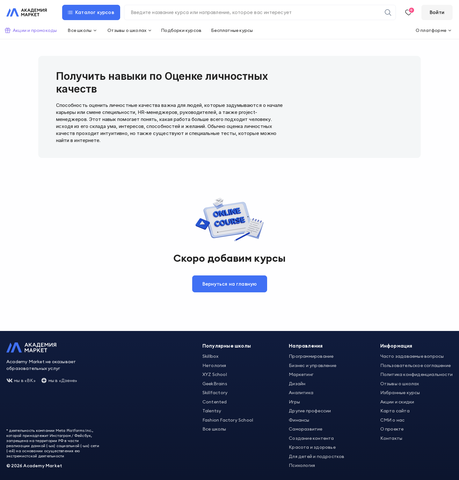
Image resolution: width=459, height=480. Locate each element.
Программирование (311, 356)
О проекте (392, 429)
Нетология (214, 365)
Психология (302, 465)
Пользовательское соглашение (415, 365)
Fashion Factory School (227, 420)
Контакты (391, 438)
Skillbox (210, 356)
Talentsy (212, 411)
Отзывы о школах (399, 383)
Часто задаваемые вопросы (412, 356)
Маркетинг (301, 374)
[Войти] (437, 12)
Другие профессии (310, 411)
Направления (306, 346)
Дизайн (297, 383)
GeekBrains (214, 383)
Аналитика (301, 392)
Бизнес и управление (312, 365)
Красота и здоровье (312, 447)
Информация (396, 346)
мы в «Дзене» (59, 380)
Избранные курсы (400, 392)
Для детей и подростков (316, 456)
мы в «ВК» (21, 380)
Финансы (299, 420)
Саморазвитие (305, 429)
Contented (214, 401)
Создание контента (311, 438)
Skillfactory (215, 392)
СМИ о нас (392, 420)
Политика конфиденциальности (416, 374)
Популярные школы (226, 346)
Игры (294, 401)
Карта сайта (395, 411)
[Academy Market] (26, 12)
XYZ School (214, 374)
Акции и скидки (397, 401)
